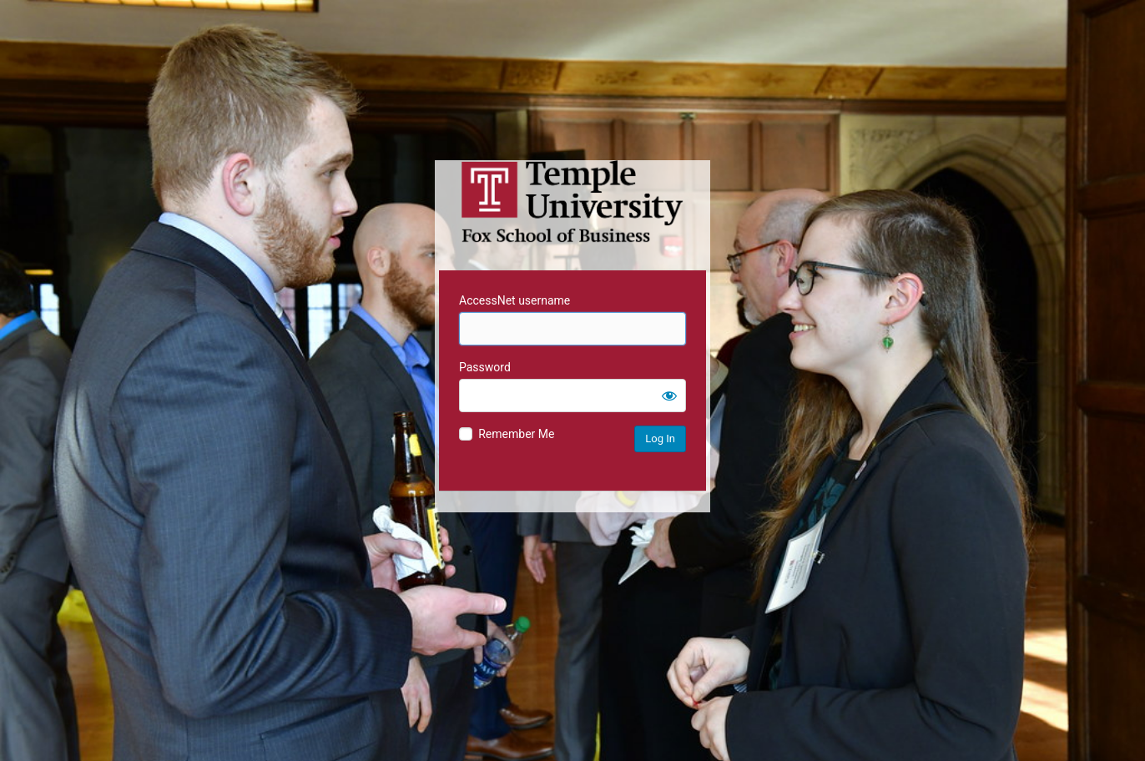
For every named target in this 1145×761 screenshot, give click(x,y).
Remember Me (516, 434)
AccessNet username (514, 300)
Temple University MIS (572, 202)
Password (485, 367)
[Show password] (669, 395)
